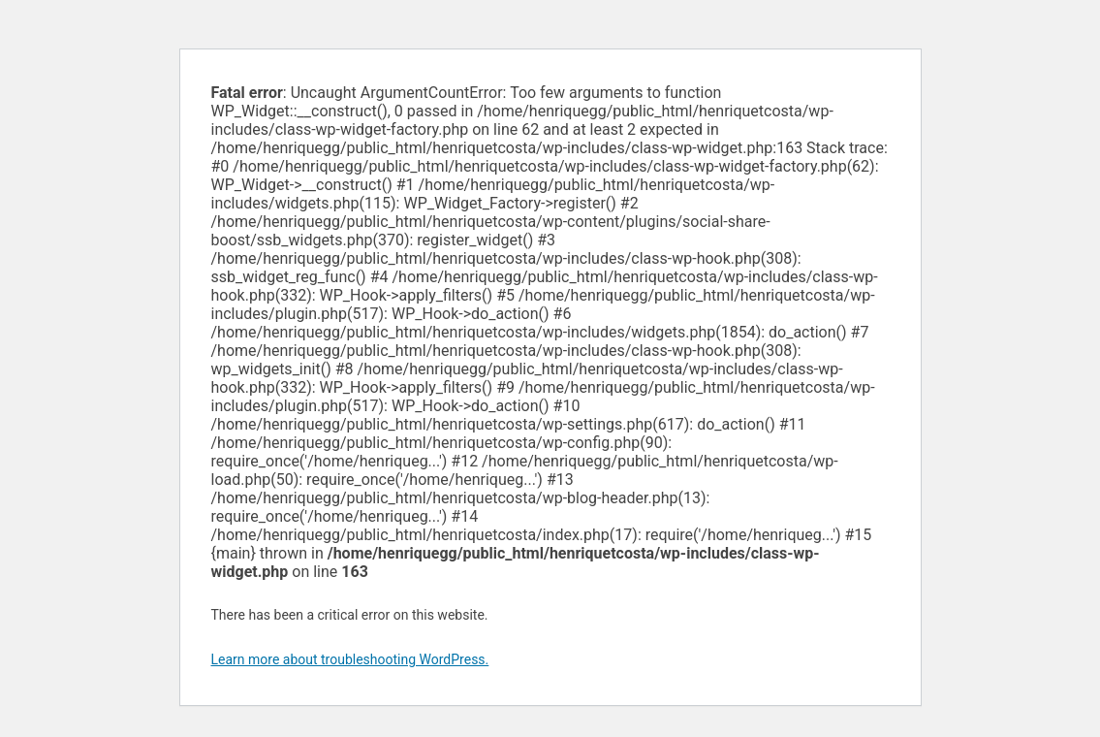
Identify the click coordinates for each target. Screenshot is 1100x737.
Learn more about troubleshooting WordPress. (350, 659)
